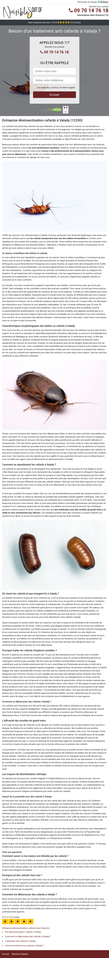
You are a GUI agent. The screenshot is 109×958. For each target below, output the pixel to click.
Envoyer (54, 94)
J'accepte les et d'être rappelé (56, 87)
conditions (54, 87)
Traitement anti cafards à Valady (20, 941)
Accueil (5, 954)
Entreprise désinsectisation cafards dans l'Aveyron (26, 928)
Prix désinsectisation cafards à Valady (23, 932)
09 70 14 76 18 (88, 11)
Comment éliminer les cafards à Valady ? (24, 945)
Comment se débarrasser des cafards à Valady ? (28, 936)
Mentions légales (20, 954)
